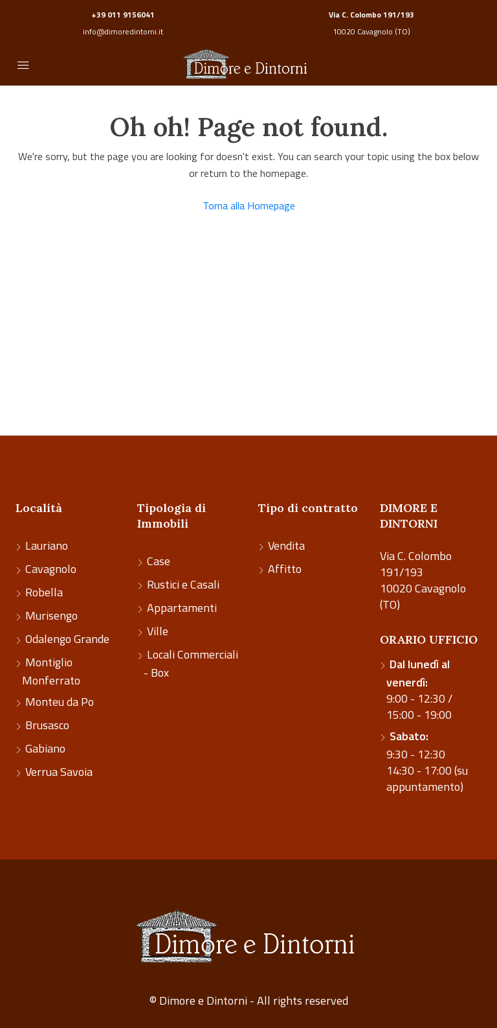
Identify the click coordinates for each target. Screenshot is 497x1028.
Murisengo (51, 615)
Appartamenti (182, 607)
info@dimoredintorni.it (123, 31)
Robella (44, 592)
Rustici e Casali (183, 584)
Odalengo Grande (67, 639)
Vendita (286, 545)
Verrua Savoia (59, 771)
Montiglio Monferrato (51, 671)
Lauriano (46, 545)
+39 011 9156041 (123, 14)
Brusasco (47, 725)
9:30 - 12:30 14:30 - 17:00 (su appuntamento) (427, 761)
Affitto (285, 569)
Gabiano (45, 748)
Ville (157, 631)
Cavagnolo (50, 569)
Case (158, 561)
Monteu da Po (59, 701)
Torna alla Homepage (249, 205)
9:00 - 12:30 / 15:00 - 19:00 (419, 689)
